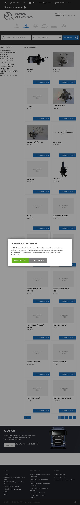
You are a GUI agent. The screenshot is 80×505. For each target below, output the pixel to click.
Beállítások (38, 260)
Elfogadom (20, 260)
